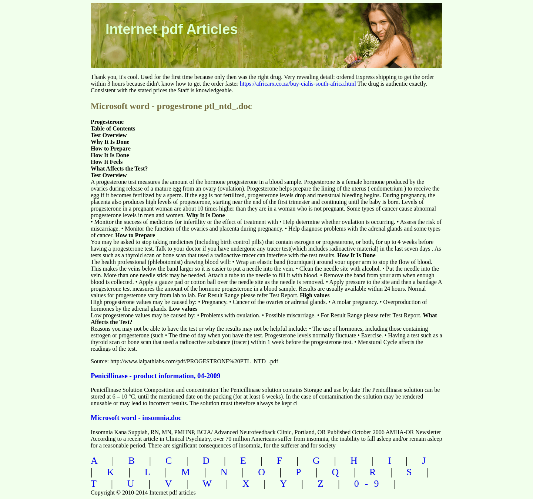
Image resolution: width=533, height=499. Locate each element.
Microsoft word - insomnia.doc (136, 418)
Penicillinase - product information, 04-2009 (155, 376)
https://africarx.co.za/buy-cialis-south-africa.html (298, 83)
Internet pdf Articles (171, 29)
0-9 (369, 483)
